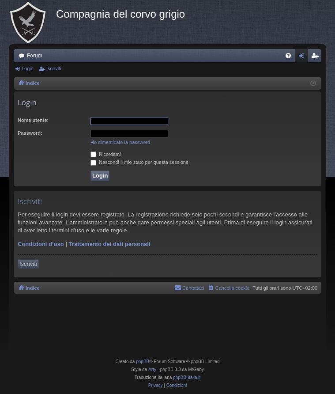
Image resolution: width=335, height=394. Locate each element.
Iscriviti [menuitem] (316, 57)
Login (28, 68)
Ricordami (105, 154)
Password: (30, 133)
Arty (152, 369)
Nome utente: (33, 120)
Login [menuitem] (303, 57)
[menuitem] (288, 55)
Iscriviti (53, 68)
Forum (34, 56)
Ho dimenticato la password (120, 142)
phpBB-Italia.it (186, 377)
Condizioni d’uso (41, 244)
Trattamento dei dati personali (110, 244)
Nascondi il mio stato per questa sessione (139, 162)
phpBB (142, 361)
